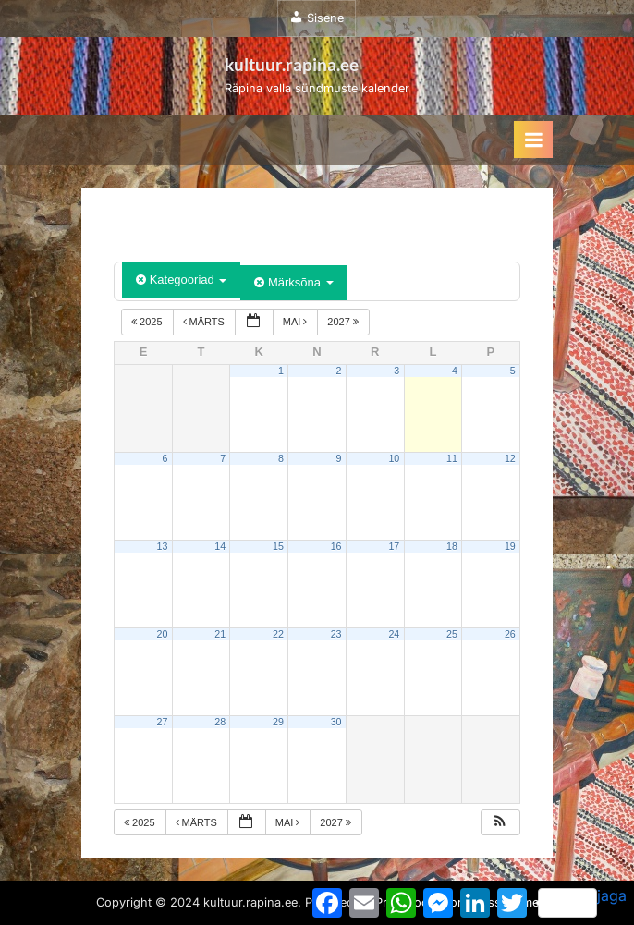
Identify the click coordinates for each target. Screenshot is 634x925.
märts (205, 321)
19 (510, 546)
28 (220, 721)
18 (451, 546)
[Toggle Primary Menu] (533, 139)
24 (393, 633)
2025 (148, 321)
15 (278, 546)
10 (393, 458)
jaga (582, 902)
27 (162, 721)
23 (336, 633)
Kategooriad (181, 279)
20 (162, 633)
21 (220, 633)
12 (510, 458)
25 (451, 633)
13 (162, 546)
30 (336, 721)
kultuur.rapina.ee (292, 64)
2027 (344, 321)
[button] (500, 822)
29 (278, 721)
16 (336, 546)
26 (510, 633)
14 (220, 546)
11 (451, 458)
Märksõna (293, 282)
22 (278, 633)
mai (297, 321)
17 (393, 546)
